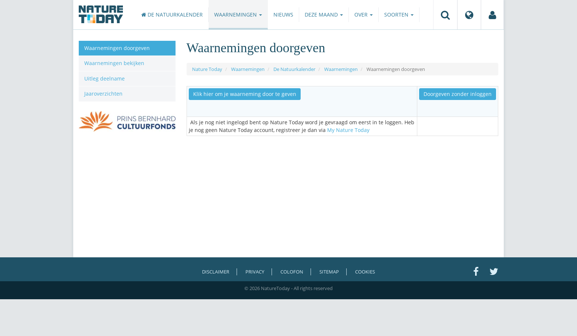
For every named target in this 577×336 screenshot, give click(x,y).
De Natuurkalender (172, 14)
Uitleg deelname (104, 78)
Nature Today (207, 69)
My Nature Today (348, 129)
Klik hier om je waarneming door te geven (244, 93)
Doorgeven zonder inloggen (458, 93)
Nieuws (283, 14)
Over (363, 14)
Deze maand (324, 14)
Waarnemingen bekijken (114, 63)
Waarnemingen (238, 14)
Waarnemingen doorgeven (117, 47)
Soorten (399, 14)
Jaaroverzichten (103, 93)
